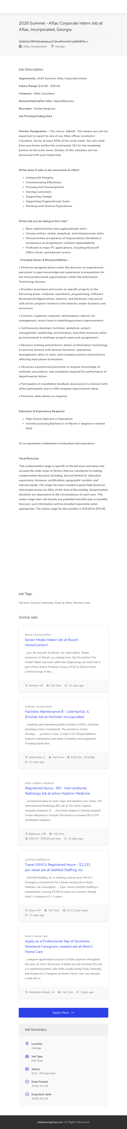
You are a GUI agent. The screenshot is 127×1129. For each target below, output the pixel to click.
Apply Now (63, 1012)
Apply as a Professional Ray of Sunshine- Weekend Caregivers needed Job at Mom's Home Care (59, 946)
